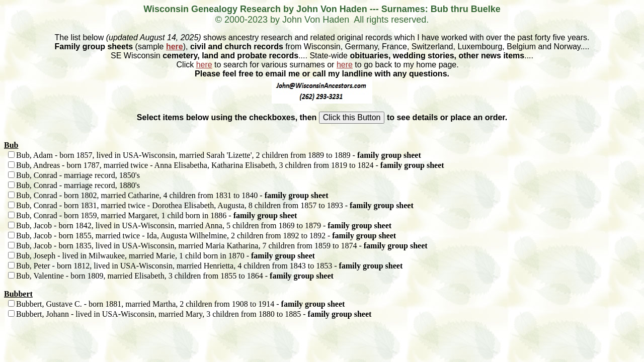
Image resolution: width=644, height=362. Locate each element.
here (174, 46)
